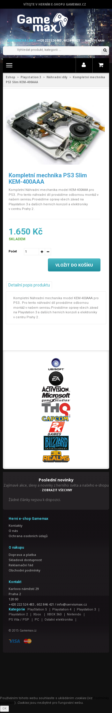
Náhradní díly (57, 77)
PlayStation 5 (37, 609)
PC (37, 619)
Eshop (10, 77)
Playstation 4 (61, 609)
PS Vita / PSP (19, 619)
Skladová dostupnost (25, 560)
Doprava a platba (22, 554)
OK (4, 708)
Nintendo (74, 614)
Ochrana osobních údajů (28, 536)
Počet (13, 251)
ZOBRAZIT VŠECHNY (57, 490)
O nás (13, 530)
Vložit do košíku (74, 265)
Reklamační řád (21, 565)
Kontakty (16, 525)
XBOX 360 (54, 614)
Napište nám (94, 40)
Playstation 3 (30, 77)
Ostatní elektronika (58, 619)
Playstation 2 (18, 614)
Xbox (37, 614)
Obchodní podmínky (24, 570)
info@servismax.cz (72, 604)
